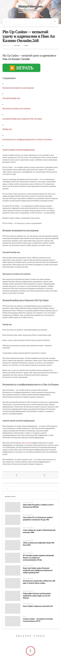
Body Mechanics (28, 502)
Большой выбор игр (11, 98)
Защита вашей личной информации (18, 149)
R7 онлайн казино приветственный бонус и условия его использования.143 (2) (38, 557)
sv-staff (17, 45)
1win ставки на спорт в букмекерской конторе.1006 (39, 531)
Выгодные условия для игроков (16, 108)
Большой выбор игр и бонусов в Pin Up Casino (22, 118)
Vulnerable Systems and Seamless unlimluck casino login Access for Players (37, 595)
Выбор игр (7, 129)
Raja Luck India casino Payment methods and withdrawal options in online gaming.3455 (37, 570)
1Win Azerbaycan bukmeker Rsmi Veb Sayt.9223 (38, 544)
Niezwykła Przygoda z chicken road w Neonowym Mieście (38, 506)
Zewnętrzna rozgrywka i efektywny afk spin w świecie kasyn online (39, 582)
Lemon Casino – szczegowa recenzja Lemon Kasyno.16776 (38, 620)
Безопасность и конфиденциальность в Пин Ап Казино (27, 139)
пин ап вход (26, 443)
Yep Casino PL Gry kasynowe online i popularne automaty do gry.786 (38, 518)
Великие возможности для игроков (18, 87)
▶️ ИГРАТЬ (21, 68)
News (26, 45)
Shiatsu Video (30, 636)
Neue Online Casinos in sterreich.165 (38, 606)
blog (24, 616)
